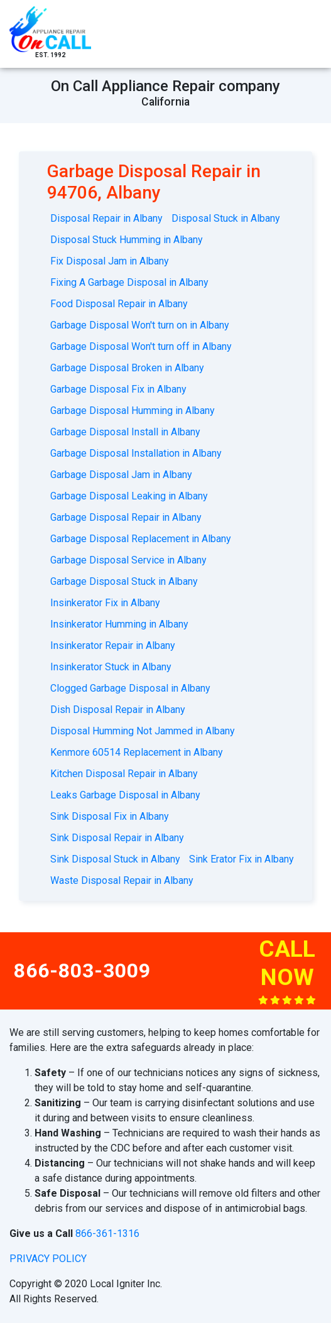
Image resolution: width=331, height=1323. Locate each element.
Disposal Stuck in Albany (225, 218)
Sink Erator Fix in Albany (241, 859)
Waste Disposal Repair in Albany (121, 880)
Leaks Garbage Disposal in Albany (125, 795)
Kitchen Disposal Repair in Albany (124, 774)
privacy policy (48, 1259)
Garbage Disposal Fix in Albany (118, 389)
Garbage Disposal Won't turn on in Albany (139, 325)
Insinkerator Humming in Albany (119, 624)
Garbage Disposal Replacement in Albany (140, 539)
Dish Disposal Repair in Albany (117, 710)
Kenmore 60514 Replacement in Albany (136, 752)
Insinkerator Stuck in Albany (110, 667)
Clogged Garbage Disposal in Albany (130, 688)
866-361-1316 (107, 1233)
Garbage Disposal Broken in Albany (127, 368)
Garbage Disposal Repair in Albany (126, 517)
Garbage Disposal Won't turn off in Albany (141, 346)
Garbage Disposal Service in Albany (128, 560)
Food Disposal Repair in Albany (119, 304)
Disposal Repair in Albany (106, 218)
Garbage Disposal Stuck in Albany (124, 581)
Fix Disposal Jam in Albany (109, 261)
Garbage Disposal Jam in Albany (121, 475)
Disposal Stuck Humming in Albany (126, 240)
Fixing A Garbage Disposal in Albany (129, 282)
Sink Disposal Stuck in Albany (115, 859)
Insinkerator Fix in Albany (105, 603)
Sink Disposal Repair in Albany (117, 838)
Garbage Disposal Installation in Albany (136, 453)
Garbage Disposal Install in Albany (125, 432)
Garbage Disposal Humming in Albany (132, 410)
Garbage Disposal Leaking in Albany (129, 496)
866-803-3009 (82, 971)
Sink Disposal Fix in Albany (109, 816)
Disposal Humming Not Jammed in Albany (142, 731)
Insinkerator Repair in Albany (112, 645)
